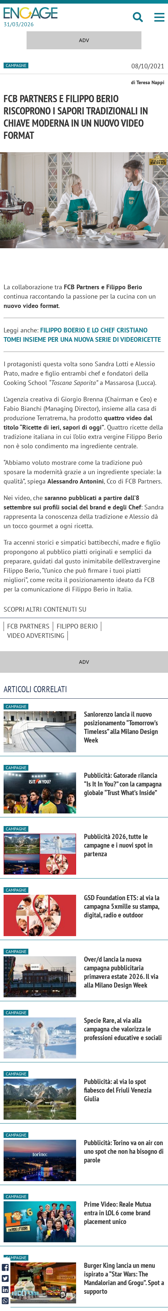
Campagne (16, 65)
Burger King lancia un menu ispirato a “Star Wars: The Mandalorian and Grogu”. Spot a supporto (124, 1278)
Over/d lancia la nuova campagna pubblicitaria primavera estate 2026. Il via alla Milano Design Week (121, 972)
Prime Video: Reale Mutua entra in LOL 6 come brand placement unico (117, 1213)
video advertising (35, 635)
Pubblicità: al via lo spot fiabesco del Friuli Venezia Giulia (117, 1090)
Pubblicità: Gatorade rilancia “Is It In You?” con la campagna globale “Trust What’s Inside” (123, 784)
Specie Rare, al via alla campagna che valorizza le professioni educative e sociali (123, 1029)
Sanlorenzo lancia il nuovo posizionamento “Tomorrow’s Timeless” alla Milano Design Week (121, 727)
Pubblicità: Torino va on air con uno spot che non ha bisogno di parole (124, 1151)
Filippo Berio (77, 626)
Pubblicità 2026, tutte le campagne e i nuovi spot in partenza (118, 845)
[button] (159, 17)
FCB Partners (28, 626)
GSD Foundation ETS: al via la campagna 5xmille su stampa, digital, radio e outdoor (121, 906)
